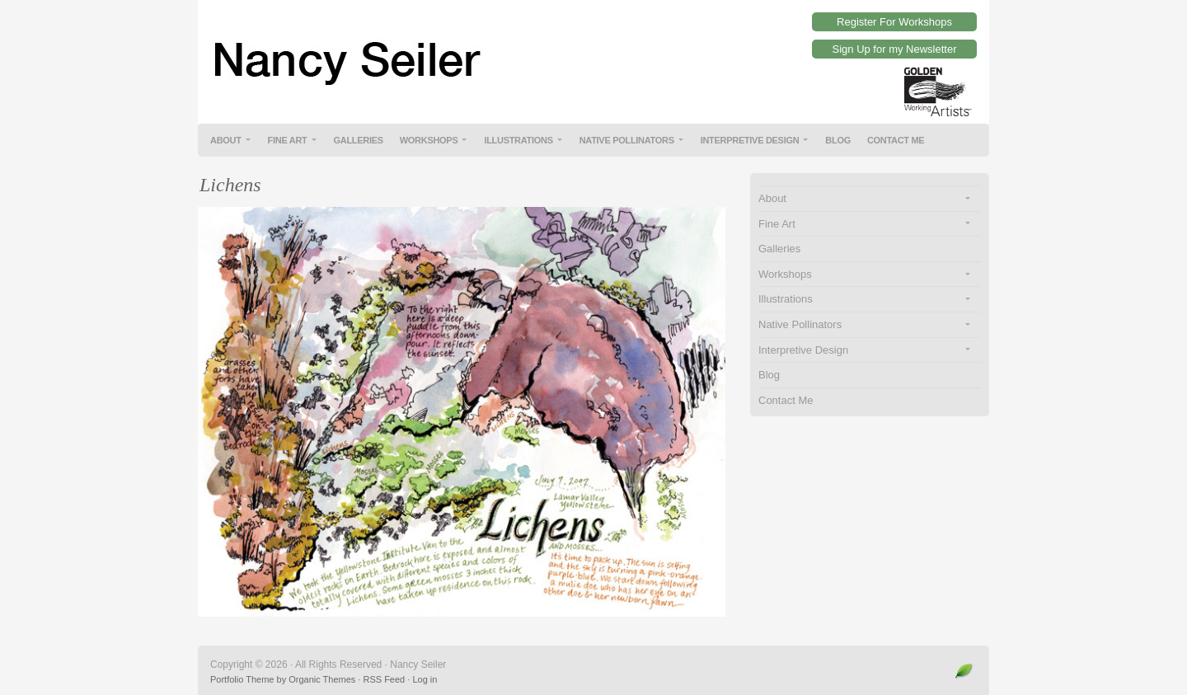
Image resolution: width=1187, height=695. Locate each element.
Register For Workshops (894, 22)
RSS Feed (384, 679)
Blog (838, 140)
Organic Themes (322, 679)
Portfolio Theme (242, 679)
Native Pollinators (626, 140)
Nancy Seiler (593, 49)
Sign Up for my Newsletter (895, 49)
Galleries (358, 140)
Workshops (429, 140)
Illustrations (518, 140)
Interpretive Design (750, 140)
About (226, 140)
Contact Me (896, 140)
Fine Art (287, 140)
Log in (424, 679)
